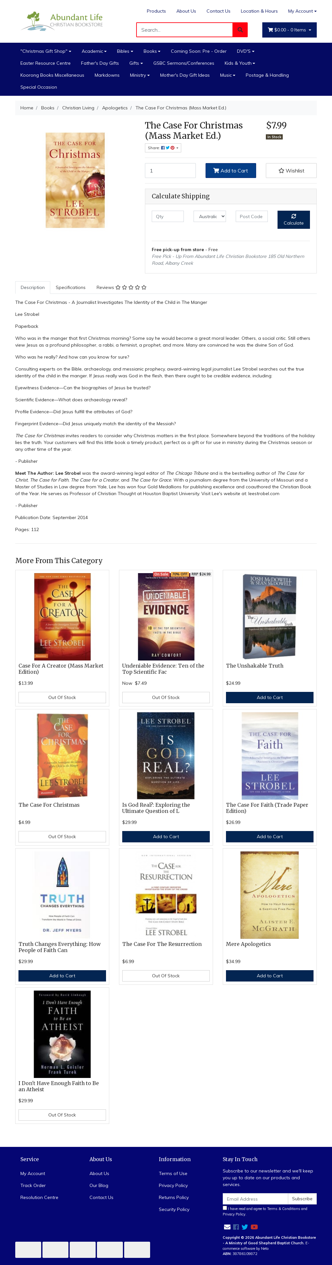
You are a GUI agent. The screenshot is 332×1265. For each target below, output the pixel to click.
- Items (287, 30)
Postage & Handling (267, 75)
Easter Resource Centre (45, 63)
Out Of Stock (62, 697)
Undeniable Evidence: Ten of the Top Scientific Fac (163, 669)
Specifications (71, 287)
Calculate (294, 220)
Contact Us (219, 11)
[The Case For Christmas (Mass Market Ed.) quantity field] (170, 170)
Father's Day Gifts (100, 63)
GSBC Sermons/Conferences (183, 63)
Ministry (138, 75)
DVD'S (244, 51)
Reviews (122, 287)
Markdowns (107, 75)
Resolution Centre (39, 1197)
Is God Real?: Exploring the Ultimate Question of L (156, 808)
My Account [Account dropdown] (300, 11)
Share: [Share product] (161, 147)
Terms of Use (173, 1173)
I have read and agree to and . (265, 1211)
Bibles (123, 51)
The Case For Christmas (48, 805)
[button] (291, 170)
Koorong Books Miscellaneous (52, 75)
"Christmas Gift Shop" (43, 51)
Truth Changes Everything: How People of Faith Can (59, 947)
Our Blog (98, 1185)
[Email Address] (255, 1198)
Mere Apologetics (248, 944)
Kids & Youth (238, 63)
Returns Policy (174, 1197)
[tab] (32, 287)
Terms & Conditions (283, 1208)
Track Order (33, 1185)
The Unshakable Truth (254, 666)
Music (226, 75)
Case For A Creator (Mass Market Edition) (60, 669)
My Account (32, 1173)
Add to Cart (230, 170)
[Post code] (252, 216)
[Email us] (227, 1227)
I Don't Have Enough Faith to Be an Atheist (58, 1086)
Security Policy (174, 1209)
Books (150, 51)
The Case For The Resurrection (162, 944)
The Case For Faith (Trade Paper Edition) (267, 808)
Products (156, 11)
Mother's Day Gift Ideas (185, 75)
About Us (186, 11)
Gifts (134, 63)
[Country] (210, 216)
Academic (92, 51)
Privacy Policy (173, 1185)
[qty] (168, 216)
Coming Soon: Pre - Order (199, 51)
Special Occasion (38, 87)
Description (33, 287)
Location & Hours (259, 11)
